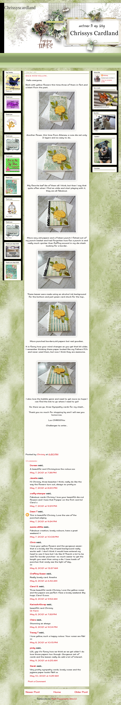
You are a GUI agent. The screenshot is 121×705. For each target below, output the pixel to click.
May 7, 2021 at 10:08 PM (44, 537)
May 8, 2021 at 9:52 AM (43, 599)
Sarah (33, 666)
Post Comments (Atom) (64, 699)
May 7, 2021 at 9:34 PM (43, 521)
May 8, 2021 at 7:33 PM (43, 614)
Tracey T (34, 632)
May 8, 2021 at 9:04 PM (43, 627)
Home (57, 692)
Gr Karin (34, 611)
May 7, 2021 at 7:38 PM (43, 472)
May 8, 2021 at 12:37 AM (44, 568)
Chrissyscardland (20, 7)
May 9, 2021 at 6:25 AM (43, 660)
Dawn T (33, 511)
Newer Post (33, 692)
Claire (33, 620)
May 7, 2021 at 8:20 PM (43, 488)
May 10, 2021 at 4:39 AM (44, 676)
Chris (33, 542)
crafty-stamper (38, 493)
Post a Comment (37, 681)
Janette (34, 478)
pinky (32, 648)
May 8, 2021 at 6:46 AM (43, 581)
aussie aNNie (36, 527)
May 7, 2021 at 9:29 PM (43, 506)
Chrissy (105, 75)
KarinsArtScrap (38, 604)
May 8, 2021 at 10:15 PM (44, 642)
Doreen (33, 465)
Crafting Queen (38, 573)
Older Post (81, 692)
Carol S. (34, 586)
